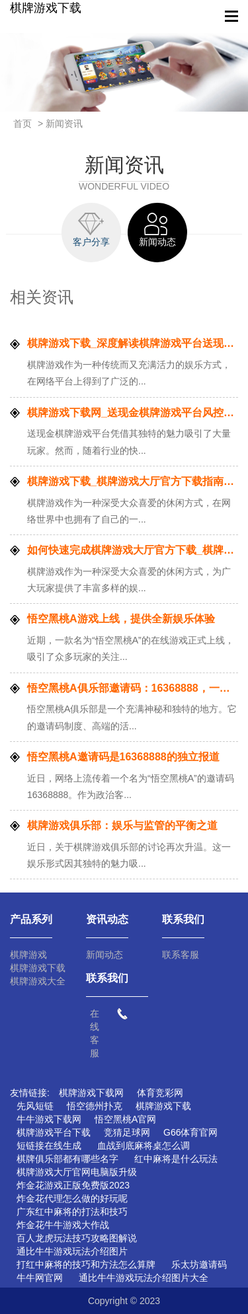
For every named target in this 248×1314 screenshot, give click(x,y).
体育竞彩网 (160, 1092)
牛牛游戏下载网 (49, 1119)
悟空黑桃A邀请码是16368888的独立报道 (123, 756)
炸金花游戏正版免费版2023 (73, 1185)
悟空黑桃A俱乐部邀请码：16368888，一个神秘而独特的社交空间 (132, 688)
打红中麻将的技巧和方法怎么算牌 (86, 1264)
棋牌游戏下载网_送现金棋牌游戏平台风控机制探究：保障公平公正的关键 (132, 412)
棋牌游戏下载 (45, 8)
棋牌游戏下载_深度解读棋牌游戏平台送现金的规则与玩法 (132, 343)
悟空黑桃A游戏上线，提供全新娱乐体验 (121, 618)
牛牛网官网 (40, 1277)
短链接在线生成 (49, 1145)
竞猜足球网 (127, 1132)
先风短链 (35, 1106)
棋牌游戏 (28, 954)
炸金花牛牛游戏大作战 (63, 1225)
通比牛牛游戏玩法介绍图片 (72, 1251)
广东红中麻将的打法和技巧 (72, 1211)
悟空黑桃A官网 (125, 1119)
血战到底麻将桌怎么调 (143, 1145)
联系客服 (180, 954)
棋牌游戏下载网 (91, 1092)
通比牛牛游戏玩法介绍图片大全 (143, 1277)
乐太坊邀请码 (199, 1264)
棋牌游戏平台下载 (54, 1132)
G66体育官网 (190, 1132)
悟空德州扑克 (94, 1106)
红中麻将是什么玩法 (176, 1158)
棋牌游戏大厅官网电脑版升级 (77, 1172)
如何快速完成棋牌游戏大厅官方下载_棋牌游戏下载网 (132, 550)
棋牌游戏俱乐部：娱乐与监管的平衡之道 (122, 825)
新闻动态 (104, 954)
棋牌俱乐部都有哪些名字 (67, 1158)
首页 (22, 123)
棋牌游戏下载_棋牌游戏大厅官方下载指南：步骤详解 (132, 481)
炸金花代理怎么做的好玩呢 (72, 1198)
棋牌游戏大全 (37, 981)
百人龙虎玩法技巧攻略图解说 (77, 1238)
